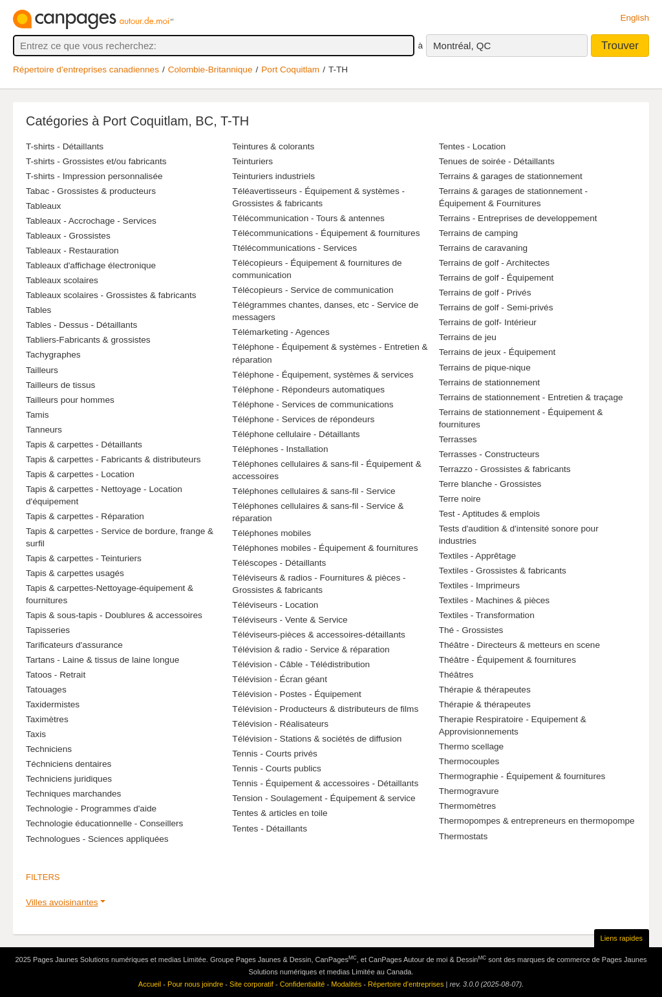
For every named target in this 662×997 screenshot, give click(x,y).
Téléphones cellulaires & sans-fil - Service (313, 491)
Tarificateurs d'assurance (74, 645)
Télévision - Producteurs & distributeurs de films (325, 709)
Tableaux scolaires (62, 280)
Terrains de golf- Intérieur (488, 322)
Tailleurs (42, 370)
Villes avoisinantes (62, 902)
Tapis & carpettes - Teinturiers (84, 558)
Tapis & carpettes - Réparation (85, 516)
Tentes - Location (472, 146)
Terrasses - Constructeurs (489, 454)
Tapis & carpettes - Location (80, 474)
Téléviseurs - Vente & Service (289, 620)
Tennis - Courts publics (276, 768)
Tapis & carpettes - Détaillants (84, 444)
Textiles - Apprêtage (477, 556)
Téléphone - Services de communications (312, 404)
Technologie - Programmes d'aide (91, 808)
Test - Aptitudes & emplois (489, 514)
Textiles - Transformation (487, 615)
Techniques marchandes (73, 794)
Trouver (620, 45)
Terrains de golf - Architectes (494, 263)
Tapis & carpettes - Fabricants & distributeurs (113, 459)
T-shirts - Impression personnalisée (94, 176)
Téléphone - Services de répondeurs (303, 419)
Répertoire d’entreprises (405, 984)
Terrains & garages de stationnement (510, 176)
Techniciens (49, 749)
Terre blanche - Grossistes (490, 484)
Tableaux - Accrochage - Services (91, 221)
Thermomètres (467, 806)
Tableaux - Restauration (72, 250)
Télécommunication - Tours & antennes (308, 218)
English (634, 18)
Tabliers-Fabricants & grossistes (88, 340)
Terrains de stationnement (489, 382)
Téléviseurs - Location (275, 605)
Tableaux (43, 206)
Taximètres (47, 719)
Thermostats (463, 836)
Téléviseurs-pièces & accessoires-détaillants (318, 634)
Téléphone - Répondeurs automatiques (308, 389)
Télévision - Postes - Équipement (296, 694)
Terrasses (458, 439)
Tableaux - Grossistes (68, 236)
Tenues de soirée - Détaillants (497, 161)
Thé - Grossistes (471, 630)
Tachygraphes (53, 354)
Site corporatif (251, 984)
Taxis (36, 734)
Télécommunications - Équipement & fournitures (326, 233)
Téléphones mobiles (271, 533)
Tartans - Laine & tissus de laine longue (102, 660)
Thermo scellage (471, 746)
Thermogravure (469, 791)
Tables (38, 310)
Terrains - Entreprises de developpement (518, 218)
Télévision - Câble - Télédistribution (301, 664)
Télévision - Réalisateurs (280, 724)
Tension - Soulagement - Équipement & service (323, 798)
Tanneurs (44, 429)
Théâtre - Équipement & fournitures (507, 660)
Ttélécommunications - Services (294, 248)
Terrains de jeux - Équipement (497, 352)
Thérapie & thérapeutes (485, 689)
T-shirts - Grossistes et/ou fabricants (96, 161)
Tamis (37, 415)
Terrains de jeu (467, 337)
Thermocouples (469, 761)
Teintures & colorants (273, 146)
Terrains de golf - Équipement (496, 278)
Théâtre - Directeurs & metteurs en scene (519, 645)
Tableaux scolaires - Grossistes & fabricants (111, 295)
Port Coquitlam (290, 69)
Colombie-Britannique (210, 69)
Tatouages (46, 689)
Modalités (346, 984)
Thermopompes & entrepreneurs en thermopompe (537, 821)
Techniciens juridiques (69, 779)
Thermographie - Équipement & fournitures (522, 776)
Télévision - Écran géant (279, 679)
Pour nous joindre (195, 984)
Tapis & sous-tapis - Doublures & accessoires (114, 615)
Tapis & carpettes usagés (75, 573)
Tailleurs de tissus (60, 385)
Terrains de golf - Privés (485, 292)
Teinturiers (252, 161)
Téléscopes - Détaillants (279, 563)
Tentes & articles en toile (279, 813)
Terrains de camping (478, 233)
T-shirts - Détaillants (64, 146)
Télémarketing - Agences (280, 332)
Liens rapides (622, 938)
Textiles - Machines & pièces (494, 600)
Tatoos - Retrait (55, 675)
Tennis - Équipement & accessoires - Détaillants (325, 783)
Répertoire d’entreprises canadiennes (86, 69)
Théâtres (456, 675)
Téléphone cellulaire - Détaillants (295, 434)
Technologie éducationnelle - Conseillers (104, 823)
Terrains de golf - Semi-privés (496, 307)
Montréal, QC (462, 45)
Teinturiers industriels (273, 176)
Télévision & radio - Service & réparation (310, 649)
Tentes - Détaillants (269, 828)
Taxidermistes (53, 704)
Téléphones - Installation (280, 449)
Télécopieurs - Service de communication (312, 290)
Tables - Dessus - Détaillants (81, 325)
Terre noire (460, 499)
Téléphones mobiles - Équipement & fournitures (325, 548)
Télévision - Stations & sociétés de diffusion (316, 739)
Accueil (149, 984)
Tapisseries (48, 630)
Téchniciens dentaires (68, 764)
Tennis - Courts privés (274, 753)
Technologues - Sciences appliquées (97, 839)
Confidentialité (302, 984)
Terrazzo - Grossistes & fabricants (505, 469)
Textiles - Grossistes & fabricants (502, 570)
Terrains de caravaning (483, 248)
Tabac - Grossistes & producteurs (91, 191)
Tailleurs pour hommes (70, 400)
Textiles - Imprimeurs (479, 585)
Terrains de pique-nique (485, 367)
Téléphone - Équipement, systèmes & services (322, 375)
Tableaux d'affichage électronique (91, 265)
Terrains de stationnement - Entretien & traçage (531, 397)
